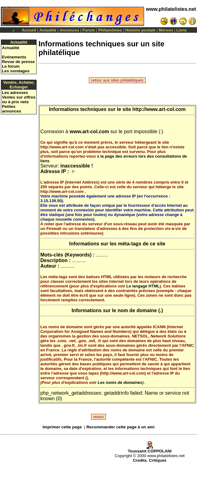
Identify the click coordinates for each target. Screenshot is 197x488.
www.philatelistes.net (171, 9)
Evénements (14, 57)
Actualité (47, 30)
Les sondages (15, 71)
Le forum (11, 66)
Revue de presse (18, 61)
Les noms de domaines (120, 382)
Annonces (69, 30)
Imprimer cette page (62, 427)
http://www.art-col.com (159, 109)
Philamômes (110, 30)
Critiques (157, 460)
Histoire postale (140, 30)
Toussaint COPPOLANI (149, 449)
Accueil (29, 30)
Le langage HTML (143, 286)
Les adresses (15, 92)
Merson (166, 30)
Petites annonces (11, 108)
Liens (181, 30)
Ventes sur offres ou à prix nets (18, 99)
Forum (88, 30)
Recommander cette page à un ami (120, 427)
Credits (140, 460)
